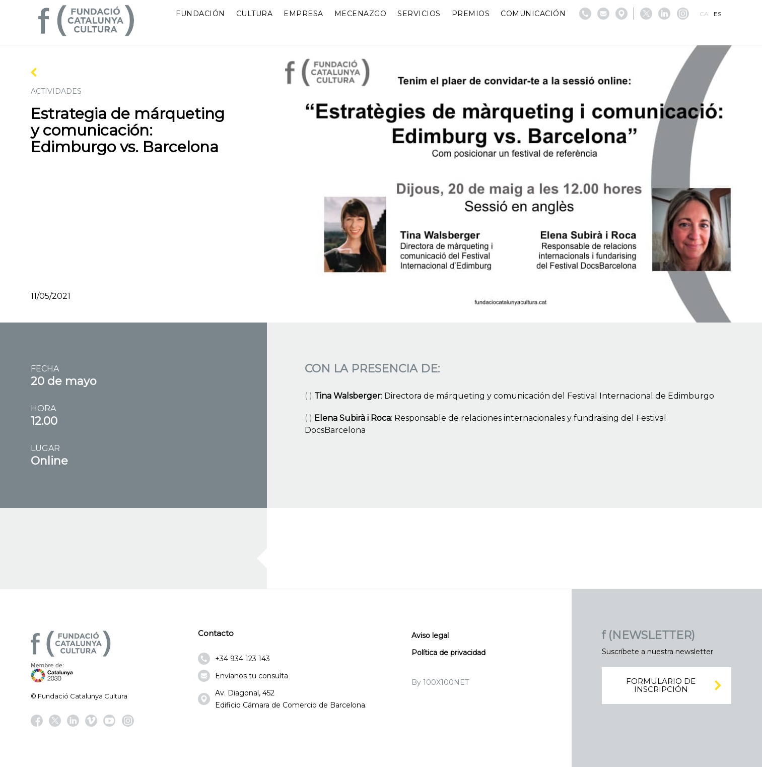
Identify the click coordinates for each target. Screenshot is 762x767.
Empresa (303, 13)
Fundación (200, 13)
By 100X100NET (440, 682)
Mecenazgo (360, 13)
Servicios (419, 13)
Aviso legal (430, 635)
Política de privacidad (448, 652)
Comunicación (533, 13)
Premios (471, 13)
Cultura (254, 13)
